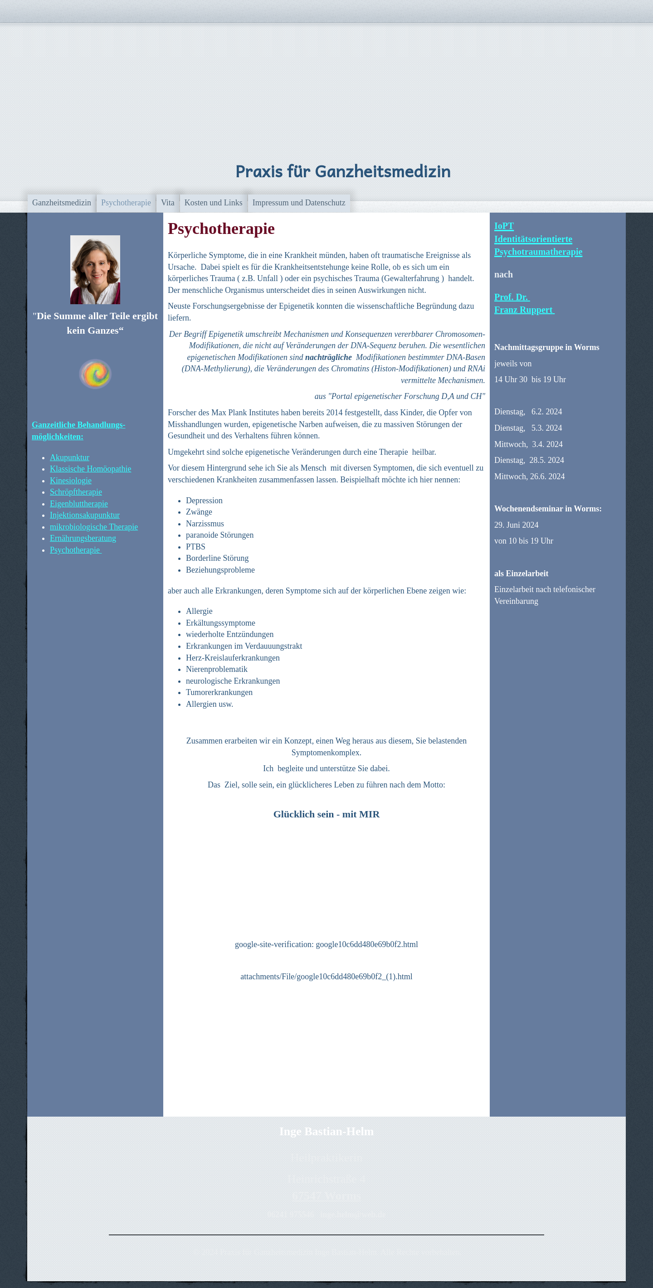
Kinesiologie (71, 480)
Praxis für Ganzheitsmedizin (342, 170)
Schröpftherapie (76, 491)
